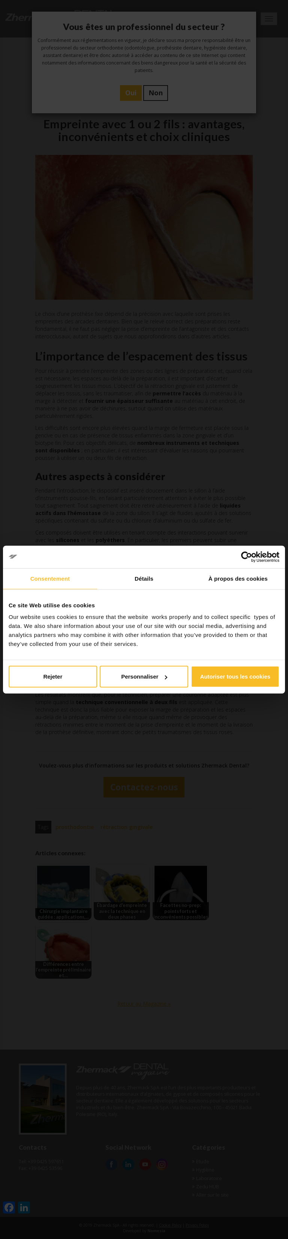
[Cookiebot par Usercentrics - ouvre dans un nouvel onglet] (246, 556)
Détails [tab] (144, 578)
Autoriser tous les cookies (235, 676)
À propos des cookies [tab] (238, 578)
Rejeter (52, 676)
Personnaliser (144, 676)
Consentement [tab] (50, 578)
